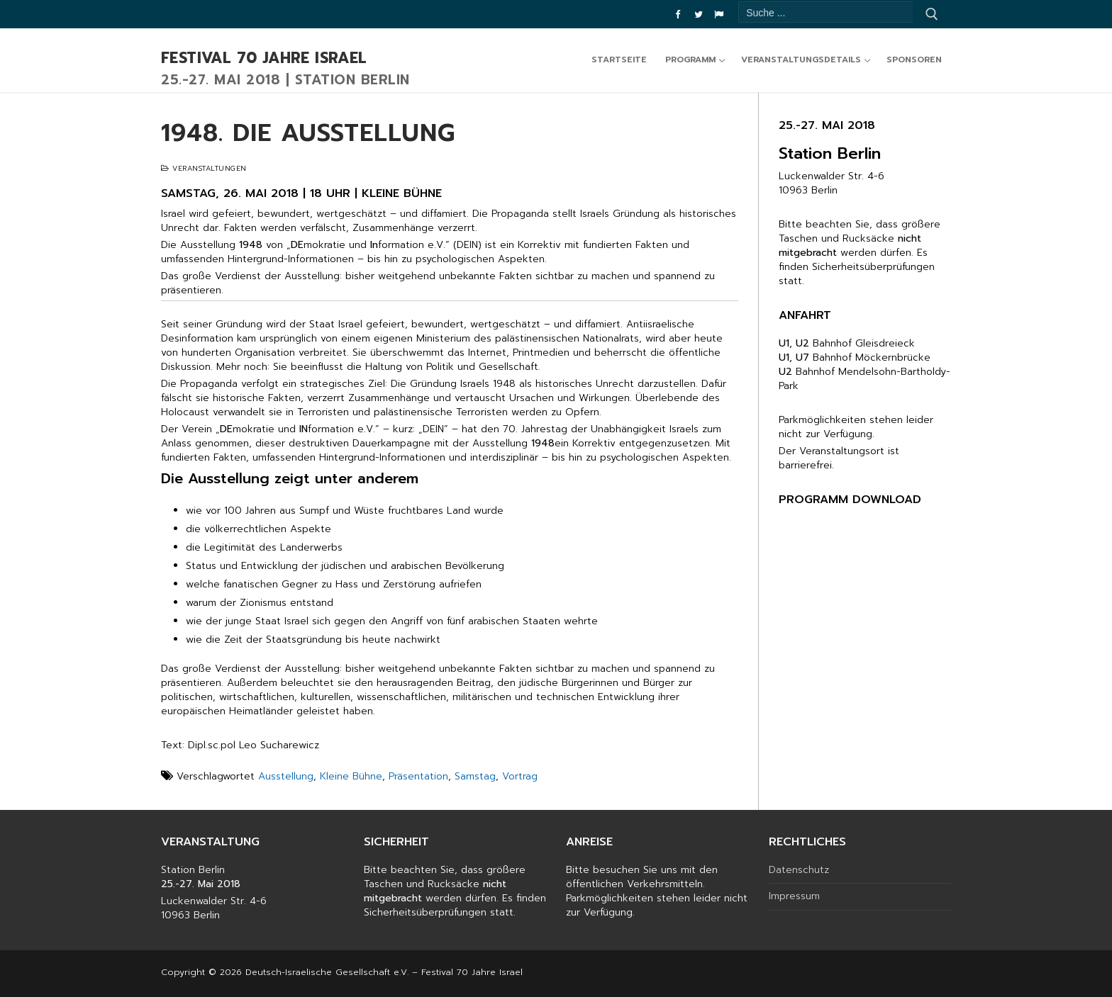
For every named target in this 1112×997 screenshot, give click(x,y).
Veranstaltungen (204, 168)
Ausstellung (285, 776)
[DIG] (719, 14)
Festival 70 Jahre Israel (264, 59)
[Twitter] (698, 14)
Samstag (475, 776)
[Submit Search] (932, 14)
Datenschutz (799, 870)
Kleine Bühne (351, 776)
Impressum (794, 896)
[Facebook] (677, 14)
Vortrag (520, 776)
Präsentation (418, 776)
